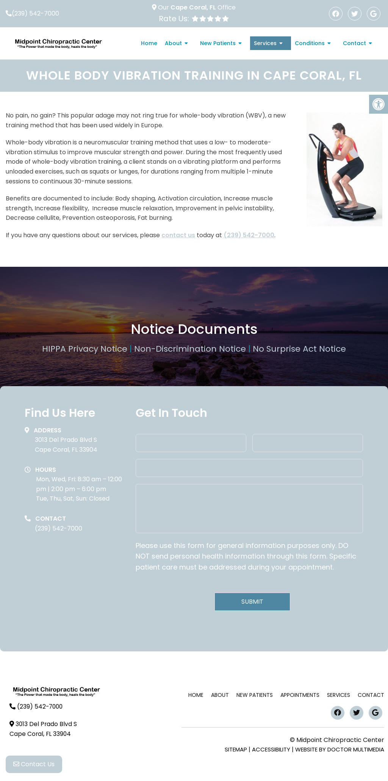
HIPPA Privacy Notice (86, 349)
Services (265, 43)
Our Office (196, 7)
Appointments (299, 695)
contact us (178, 235)
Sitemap (236, 749)
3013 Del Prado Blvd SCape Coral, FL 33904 (66, 444)
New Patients (218, 43)
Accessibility (271, 749)
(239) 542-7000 (35, 13)
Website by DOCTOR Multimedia (339, 749)
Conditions (310, 43)
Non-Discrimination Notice (191, 349)
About (173, 43)
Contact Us (34, 766)
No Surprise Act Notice (299, 349)
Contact (354, 43)
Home (149, 43)
